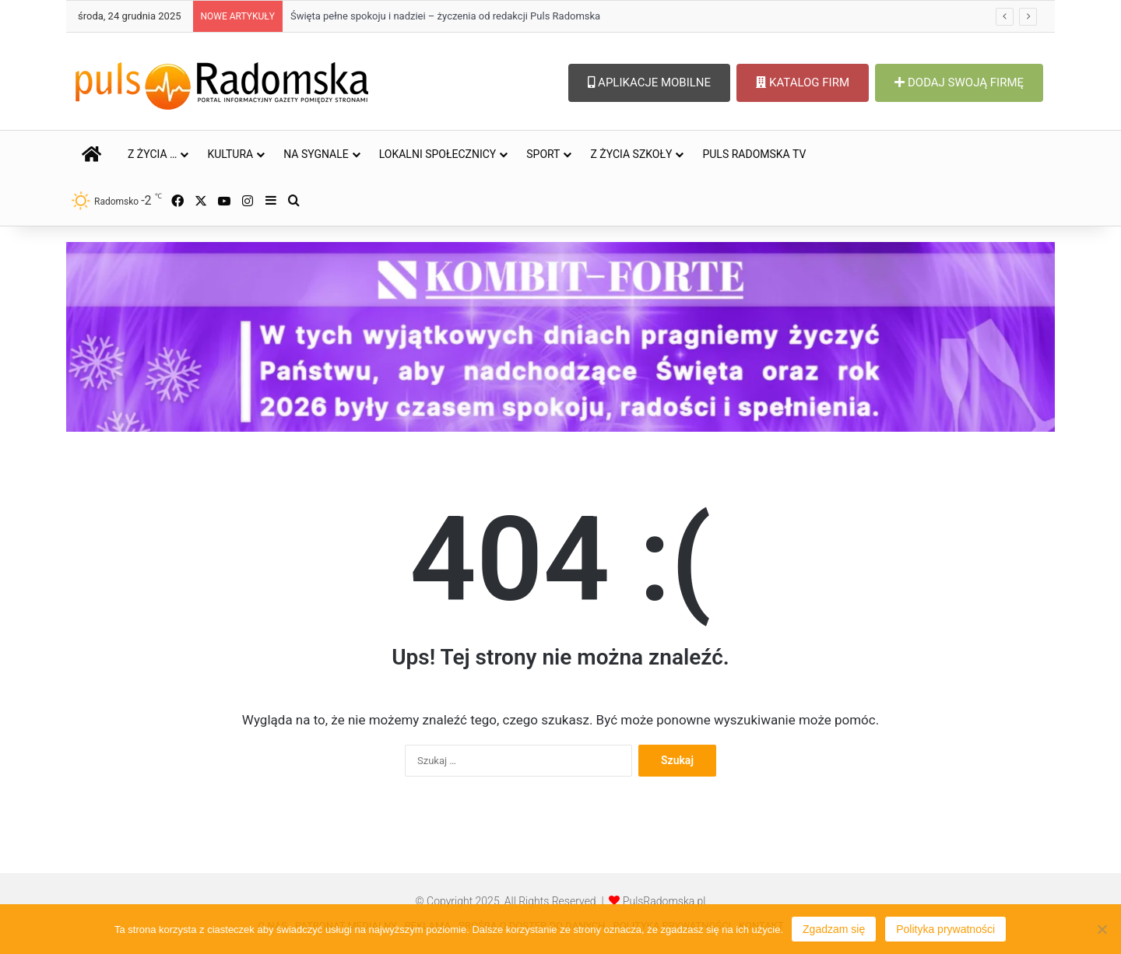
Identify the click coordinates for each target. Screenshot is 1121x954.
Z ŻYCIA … (152, 154)
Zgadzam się (834, 929)
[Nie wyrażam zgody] (1101, 929)
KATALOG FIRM (802, 82)
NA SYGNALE (316, 154)
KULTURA (230, 154)
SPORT (543, 154)
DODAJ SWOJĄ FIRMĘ (959, 82)
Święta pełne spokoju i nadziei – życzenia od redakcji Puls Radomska (445, 16)
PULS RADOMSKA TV (754, 154)
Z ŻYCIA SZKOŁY (631, 154)
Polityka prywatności (945, 929)
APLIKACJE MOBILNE (649, 82)
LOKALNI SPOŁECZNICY (438, 154)
